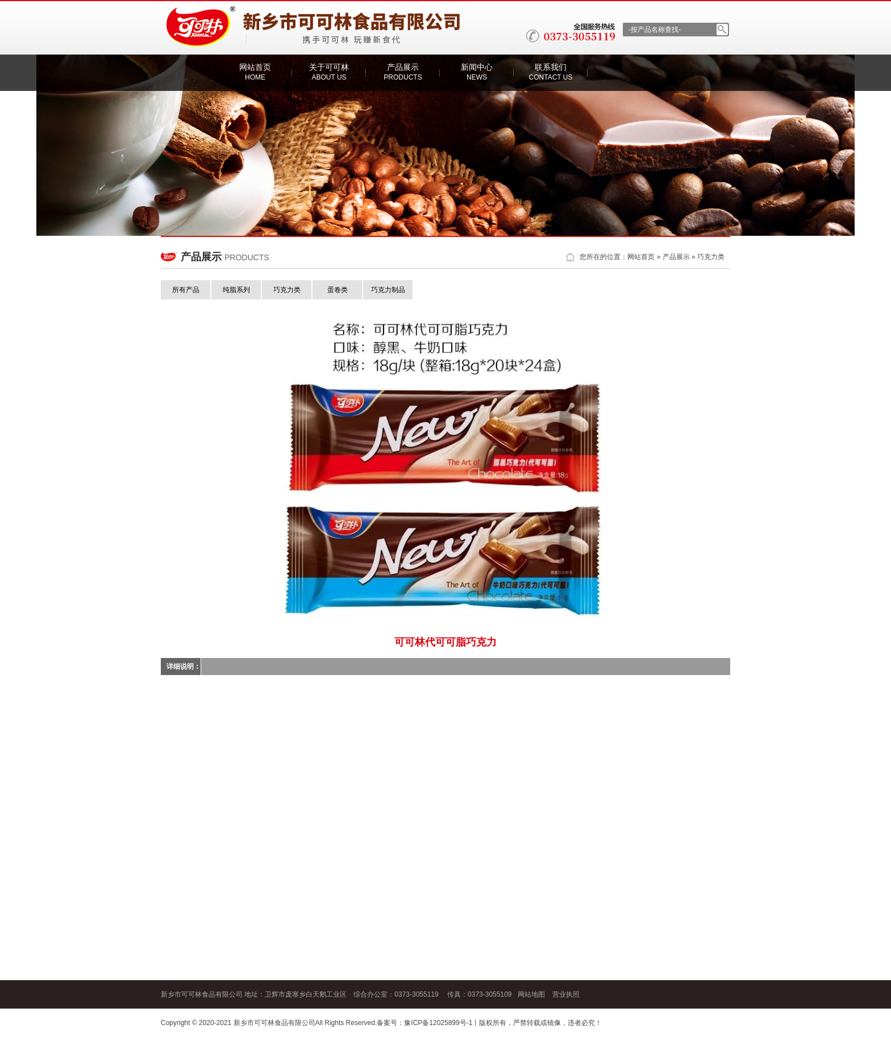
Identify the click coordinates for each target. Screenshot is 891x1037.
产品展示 (403, 72)
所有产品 (185, 290)
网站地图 (531, 994)
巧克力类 (711, 257)
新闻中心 (477, 72)
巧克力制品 (388, 290)
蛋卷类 (337, 290)
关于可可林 (329, 72)
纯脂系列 (236, 290)
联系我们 (551, 72)
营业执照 (566, 994)
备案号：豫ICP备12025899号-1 (424, 1023)
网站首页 (255, 72)
